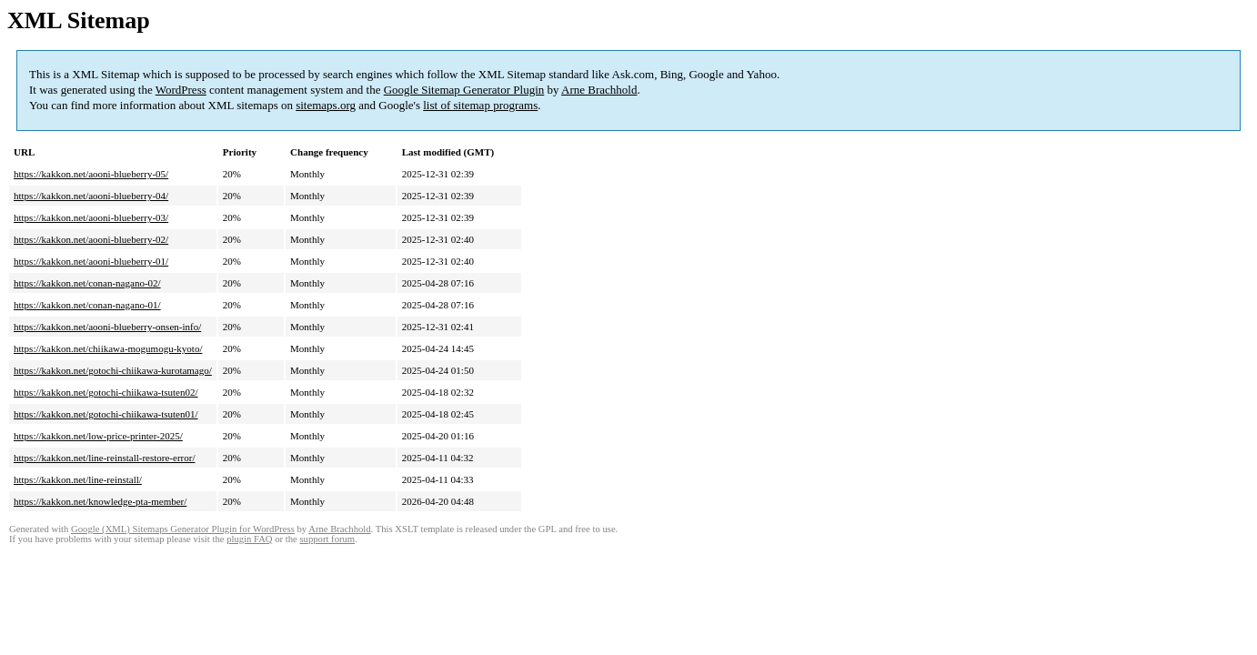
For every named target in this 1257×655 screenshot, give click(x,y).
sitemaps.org (326, 105)
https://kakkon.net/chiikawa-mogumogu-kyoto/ (108, 348)
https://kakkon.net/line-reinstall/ (78, 479)
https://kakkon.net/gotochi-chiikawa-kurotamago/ (113, 370)
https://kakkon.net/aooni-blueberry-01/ (91, 261)
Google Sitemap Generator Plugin (464, 89)
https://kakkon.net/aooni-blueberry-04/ (91, 195)
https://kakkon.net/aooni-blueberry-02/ (91, 239)
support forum (327, 539)
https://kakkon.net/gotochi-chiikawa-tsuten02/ (106, 392)
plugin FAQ (249, 539)
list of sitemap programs (480, 105)
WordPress (181, 89)
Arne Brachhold (599, 89)
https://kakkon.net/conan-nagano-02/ (87, 282)
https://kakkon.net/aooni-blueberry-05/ (91, 173)
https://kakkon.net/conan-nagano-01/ (87, 304)
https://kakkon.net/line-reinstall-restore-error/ (104, 457)
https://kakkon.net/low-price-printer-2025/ (98, 435)
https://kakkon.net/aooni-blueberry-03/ (91, 217)
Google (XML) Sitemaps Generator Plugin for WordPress (183, 529)
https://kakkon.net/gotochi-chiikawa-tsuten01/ (106, 413)
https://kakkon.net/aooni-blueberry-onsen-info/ (107, 326)
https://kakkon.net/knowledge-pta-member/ (100, 501)
